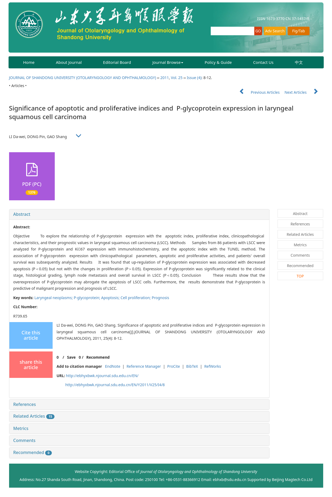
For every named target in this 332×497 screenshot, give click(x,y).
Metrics (21, 428)
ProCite (173, 366)
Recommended (32, 452)
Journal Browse (167, 62)
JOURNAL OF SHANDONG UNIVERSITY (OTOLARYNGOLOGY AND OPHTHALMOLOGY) (82, 77)
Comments (24, 440)
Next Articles (303, 92)
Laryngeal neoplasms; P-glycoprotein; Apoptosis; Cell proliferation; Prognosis (101, 297)
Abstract (21, 214)
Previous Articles (257, 92)
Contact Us (263, 62)
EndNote (112, 366)
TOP (300, 276)
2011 (164, 77)
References (24, 404)
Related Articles (34, 416)
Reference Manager (144, 366)
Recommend (98, 357)
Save (71, 357)
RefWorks (212, 366)
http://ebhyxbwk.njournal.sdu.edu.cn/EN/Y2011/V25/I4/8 (115, 384)
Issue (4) (194, 77)
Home (29, 62)
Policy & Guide (218, 62)
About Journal (69, 62)
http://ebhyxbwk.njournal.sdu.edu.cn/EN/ (102, 375)
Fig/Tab (298, 30)
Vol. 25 (177, 77)
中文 (299, 62)
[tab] (139, 214)
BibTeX (192, 366)
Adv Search (275, 30)
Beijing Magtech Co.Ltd (292, 479)
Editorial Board (117, 62)
